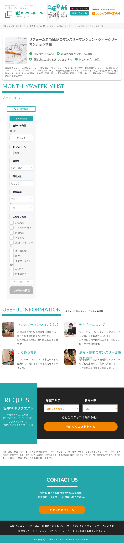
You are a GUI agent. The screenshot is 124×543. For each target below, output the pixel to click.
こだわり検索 (63, 15)
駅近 (17, 255)
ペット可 (19, 237)
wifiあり (19, 268)
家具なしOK (21, 250)
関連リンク (24, 530)
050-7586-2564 (108, 13)
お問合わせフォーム (62, 509)
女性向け (19, 222)
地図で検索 (23, 108)
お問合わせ (100, 530)
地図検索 (58, 15)
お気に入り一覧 (81, 8)
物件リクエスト (79, 13)
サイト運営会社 (83, 530)
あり (17, 152)
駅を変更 (21, 137)
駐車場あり (20, 273)
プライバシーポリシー (60, 530)
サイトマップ (40, 530)
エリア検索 (50, 15)
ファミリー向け (23, 227)
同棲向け (19, 232)
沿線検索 (54, 15)
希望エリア (53, 400)
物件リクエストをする (80, 426)
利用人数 (90, 400)
